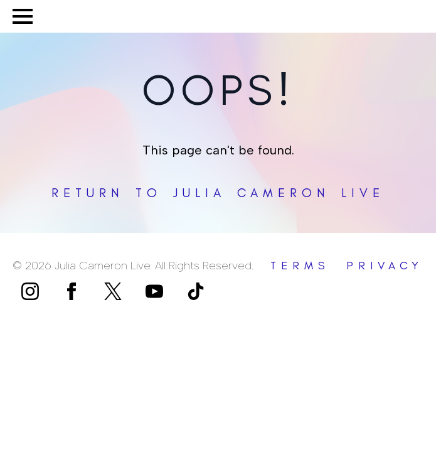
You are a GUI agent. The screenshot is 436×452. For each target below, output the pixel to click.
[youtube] (154, 291)
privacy (384, 265)
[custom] (112, 291)
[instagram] (30, 291)
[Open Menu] (23, 16)
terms (300, 265)
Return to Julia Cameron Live (218, 192)
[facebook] (71, 291)
